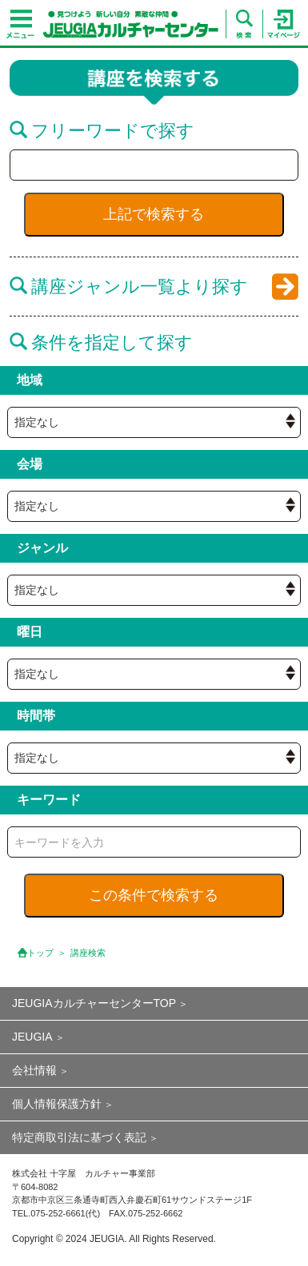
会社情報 (34, 1070)
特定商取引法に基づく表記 (79, 1137)
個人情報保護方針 (57, 1103)
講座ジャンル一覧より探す (129, 287)
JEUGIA (32, 1036)
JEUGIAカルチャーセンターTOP (94, 1003)
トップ (40, 952)
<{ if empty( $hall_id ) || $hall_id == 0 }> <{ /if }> (154, 422)
